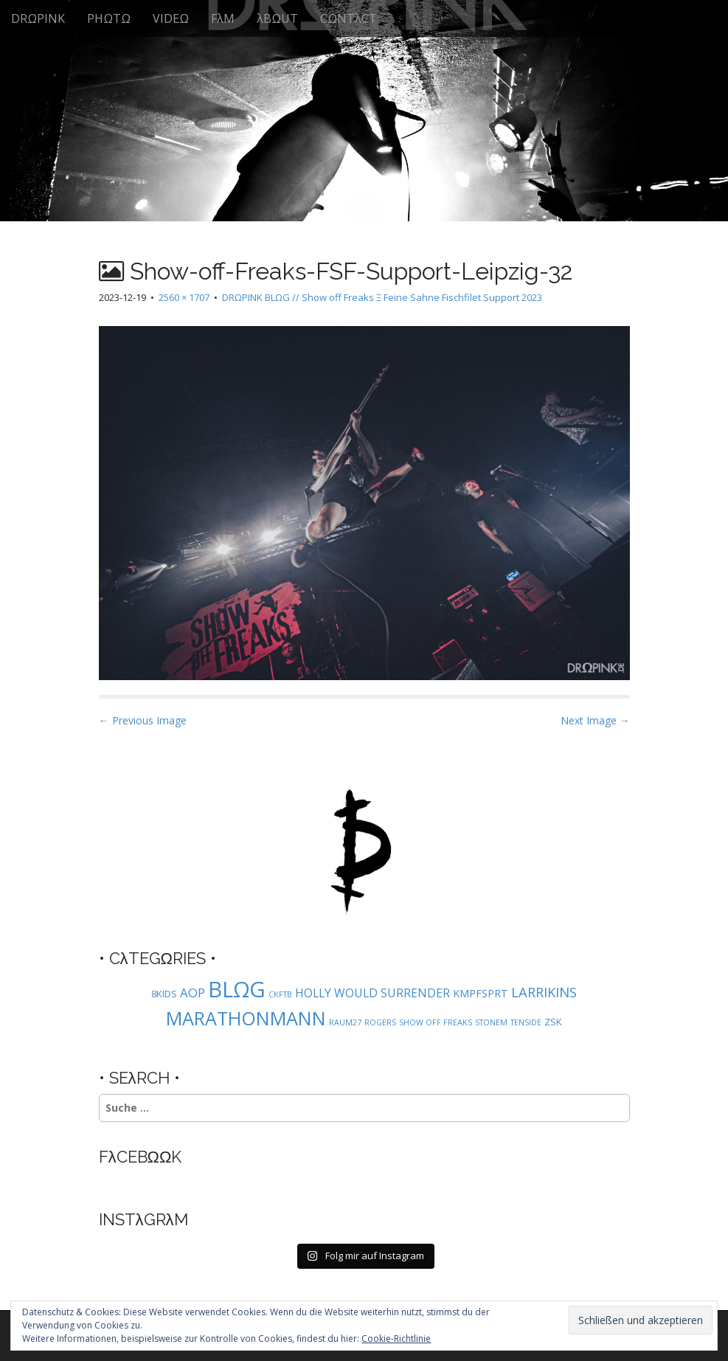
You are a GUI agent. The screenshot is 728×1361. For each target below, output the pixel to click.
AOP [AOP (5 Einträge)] (192, 992)
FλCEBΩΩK (140, 1156)
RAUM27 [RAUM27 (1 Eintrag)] (345, 1022)
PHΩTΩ (109, 18)
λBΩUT (277, 18)
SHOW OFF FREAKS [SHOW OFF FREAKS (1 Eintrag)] (435, 1022)
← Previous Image (143, 720)
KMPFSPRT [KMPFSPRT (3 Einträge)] (480, 993)
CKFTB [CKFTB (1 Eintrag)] (280, 994)
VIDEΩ (171, 18)
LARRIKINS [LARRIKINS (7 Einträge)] (544, 992)
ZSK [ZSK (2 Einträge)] (553, 1021)
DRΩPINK (38, 18)
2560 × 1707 (184, 297)
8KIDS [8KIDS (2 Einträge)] (164, 993)
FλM (223, 18)
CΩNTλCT (348, 18)
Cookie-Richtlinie (396, 1338)
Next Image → (595, 720)
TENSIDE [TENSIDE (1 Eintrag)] (525, 1022)
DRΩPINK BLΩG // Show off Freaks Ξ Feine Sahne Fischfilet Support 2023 (382, 297)
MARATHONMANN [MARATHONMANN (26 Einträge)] (246, 1018)
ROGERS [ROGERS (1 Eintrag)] (380, 1022)
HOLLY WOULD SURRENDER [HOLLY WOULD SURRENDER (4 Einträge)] (372, 993)
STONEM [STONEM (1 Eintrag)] (491, 1022)
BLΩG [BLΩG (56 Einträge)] (237, 989)
